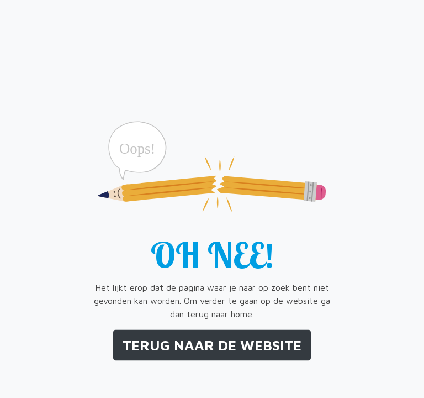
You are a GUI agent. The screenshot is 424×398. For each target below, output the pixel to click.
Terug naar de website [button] (212, 345)
